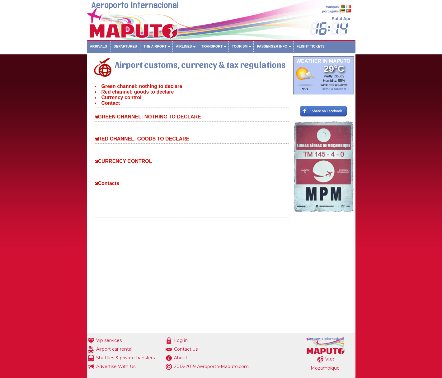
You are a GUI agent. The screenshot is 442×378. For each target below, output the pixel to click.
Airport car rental (114, 349)
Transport (211, 46)
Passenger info (272, 46)
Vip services (109, 340)
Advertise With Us (115, 366)
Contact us (186, 349)
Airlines (184, 46)
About (180, 358)
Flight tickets (311, 46)
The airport (155, 46)
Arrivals (98, 46)
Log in (181, 340)
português (330, 11)
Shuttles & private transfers (125, 358)
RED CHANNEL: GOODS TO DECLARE (144, 138)
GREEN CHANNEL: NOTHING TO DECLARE (149, 116)
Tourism (240, 46)
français (332, 7)
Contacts (108, 183)
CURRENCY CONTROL (125, 161)
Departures (125, 46)
